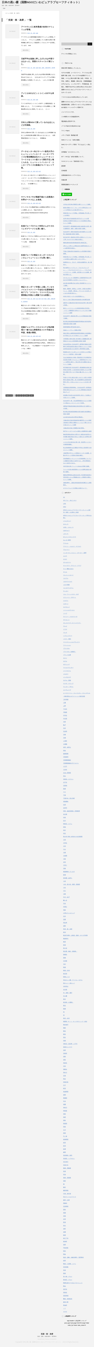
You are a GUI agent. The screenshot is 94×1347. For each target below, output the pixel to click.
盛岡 (64, 1095)
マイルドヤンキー (68, 667)
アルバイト (66, 549)
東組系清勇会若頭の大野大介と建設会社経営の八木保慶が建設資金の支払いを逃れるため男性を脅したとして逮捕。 (77, 437)
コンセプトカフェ (68, 588)
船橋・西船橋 (67, 1168)
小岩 (64, 881)
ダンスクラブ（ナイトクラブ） (72, 623)
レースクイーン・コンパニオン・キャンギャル (76, 693)
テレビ (65, 626)
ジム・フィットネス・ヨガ (71, 594)
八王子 (65, 766)
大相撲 (65, 855)
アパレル (65, 543)
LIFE (64, 503)
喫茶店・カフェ (67, 824)
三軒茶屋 (65, 699)
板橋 (64, 1008)
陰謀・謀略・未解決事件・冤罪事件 (73, 1257)
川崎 (64, 894)
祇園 (64, 1104)
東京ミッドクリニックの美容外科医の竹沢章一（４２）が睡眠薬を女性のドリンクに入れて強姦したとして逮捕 (77, 311)
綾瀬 (64, 1149)
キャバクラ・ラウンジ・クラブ (72, 565)
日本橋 (65, 961)
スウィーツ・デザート (69, 597)
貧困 (64, 1212)
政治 (64, 932)
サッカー (65, 591)
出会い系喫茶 (67, 773)
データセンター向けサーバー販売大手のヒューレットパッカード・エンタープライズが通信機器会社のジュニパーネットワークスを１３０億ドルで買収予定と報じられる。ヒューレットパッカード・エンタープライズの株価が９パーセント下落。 (37, 159)
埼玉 (64, 833)
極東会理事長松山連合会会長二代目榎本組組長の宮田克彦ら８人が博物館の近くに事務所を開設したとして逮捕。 (77, 477)
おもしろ (65, 524)
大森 (64, 852)
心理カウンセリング (69, 913)
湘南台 (65, 1069)
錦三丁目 (65, 1238)
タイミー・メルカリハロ (70, 616)
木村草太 (65, 986)
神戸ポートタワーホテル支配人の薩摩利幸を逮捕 (77, 431)
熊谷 (64, 1079)
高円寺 (65, 1289)
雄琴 (64, 1260)
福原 (64, 1117)
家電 (64, 875)
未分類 (65, 989)
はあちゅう (66, 530)
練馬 (64, 1152)
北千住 (65, 782)
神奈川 (65, 1107)
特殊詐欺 (65, 1082)
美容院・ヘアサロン (69, 1158)
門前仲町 (65, 1248)
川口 (64, 890)
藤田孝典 (65, 1190)
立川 (64, 1130)
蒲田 (64, 1181)
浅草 (64, 1050)
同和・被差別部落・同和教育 (71, 811)
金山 (64, 1225)
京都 (64, 737)
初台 (64, 776)
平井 (64, 903)
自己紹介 (65, 1161)
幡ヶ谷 (65, 900)
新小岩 (65, 948)
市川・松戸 (66, 897)
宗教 (64, 868)
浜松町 (65, 1053)
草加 (64, 1174)
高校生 (65, 1292)
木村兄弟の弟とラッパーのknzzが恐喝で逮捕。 (76, 466)
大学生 (65, 843)
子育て (65, 865)
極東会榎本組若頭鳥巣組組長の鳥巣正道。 (75, 242)
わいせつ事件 (67, 540)
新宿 (64, 945)
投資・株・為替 (31, 33)
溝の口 (65, 1072)
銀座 (64, 1235)
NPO (64, 507)
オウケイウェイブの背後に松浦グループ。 (75, 488)
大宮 (64, 846)
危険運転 (65, 801)
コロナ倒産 (66, 584)
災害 (64, 1075)
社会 (37, 298)
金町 (64, 1228)
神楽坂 (65, 1110)
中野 (64, 722)
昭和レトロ (66, 977)
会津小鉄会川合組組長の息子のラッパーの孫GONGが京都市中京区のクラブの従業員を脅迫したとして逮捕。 (77, 221)
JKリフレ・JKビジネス (70, 500)
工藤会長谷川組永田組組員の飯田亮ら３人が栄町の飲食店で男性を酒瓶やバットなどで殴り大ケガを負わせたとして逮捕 (77, 423)
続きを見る (25, 50)
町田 (64, 1088)
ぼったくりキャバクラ (69, 537)
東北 (64, 1005)
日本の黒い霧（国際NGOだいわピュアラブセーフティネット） (41, 2)
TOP (4, 8)
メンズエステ (67, 677)
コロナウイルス (67, 581)
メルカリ (65, 674)
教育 (64, 941)
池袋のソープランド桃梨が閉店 (72, 330)
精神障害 (65, 1139)
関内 (64, 1251)
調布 (64, 1209)
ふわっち (65, 533)
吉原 (64, 804)
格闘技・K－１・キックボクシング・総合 (75, 1021)
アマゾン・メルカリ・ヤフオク (72, 546)
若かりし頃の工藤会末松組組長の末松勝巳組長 (76, 299)
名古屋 (65, 814)
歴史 (64, 1037)
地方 (64, 830)
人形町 (65, 741)
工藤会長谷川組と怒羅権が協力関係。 (74, 428)
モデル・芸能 (67, 680)
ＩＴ (64, 1308)
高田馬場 (65, 1295)
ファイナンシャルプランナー (71, 642)
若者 (64, 1171)
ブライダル (66, 648)
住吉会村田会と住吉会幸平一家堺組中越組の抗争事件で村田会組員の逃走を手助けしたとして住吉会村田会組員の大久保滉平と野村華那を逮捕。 (77, 346)
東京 (64, 999)
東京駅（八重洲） (68, 1002)
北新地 (65, 785)
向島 (64, 817)
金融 (37, 33)
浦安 (64, 1059)
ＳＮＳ (65, 1311)
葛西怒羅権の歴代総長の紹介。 (72, 327)
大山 (64, 849)
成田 (64, 926)
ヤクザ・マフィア (68, 683)
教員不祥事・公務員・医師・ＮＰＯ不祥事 (75, 935)
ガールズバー (67, 562)
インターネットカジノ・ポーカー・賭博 (74, 553)
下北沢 (65, 709)
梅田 (64, 1028)
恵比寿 (65, 922)
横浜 (64, 1031)
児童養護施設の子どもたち (71, 763)
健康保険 (65, 753)
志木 (64, 916)
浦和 (64, 1056)
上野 (64, 706)
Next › (27, 395)
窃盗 (64, 1126)
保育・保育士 (67, 747)
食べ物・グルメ (67, 1276)
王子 (64, 1085)
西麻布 (65, 1203)
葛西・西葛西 (67, 1177)
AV (64, 497)
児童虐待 (65, 757)
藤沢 (64, 1187)
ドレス (65, 632)
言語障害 (65, 1206)
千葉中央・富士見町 (69, 798)
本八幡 (65, 996)
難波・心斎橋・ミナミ (69, 1263)
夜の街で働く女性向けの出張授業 (72, 836)
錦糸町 (65, 1241)
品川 (64, 820)
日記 (64, 964)
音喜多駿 (65, 1267)
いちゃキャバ (67, 521)
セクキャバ (66, 607)
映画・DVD (66, 970)
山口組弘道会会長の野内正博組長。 (73, 417)
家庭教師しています (69, 871)
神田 (64, 1114)
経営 (37, 171)
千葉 (64, 795)
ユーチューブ (67, 690)
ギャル (65, 572)
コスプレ (65, 578)
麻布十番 (65, 1302)
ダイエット (66, 619)
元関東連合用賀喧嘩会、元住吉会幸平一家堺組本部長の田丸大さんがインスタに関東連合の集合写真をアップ (77, 390)
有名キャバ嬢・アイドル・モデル (72, 980)
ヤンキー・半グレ (68, 686)
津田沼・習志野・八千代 (70, 1043)
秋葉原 (65, 1123)
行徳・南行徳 (67, 1193)
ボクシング (66, 664)
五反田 (65, 731)
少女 (64, 887)
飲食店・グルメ (67, 1279)
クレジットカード (68, 575)
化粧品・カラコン (68, 779)
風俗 (64, 1273)
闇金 (64, 1254)
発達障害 (65, 1091)
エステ (65, 556)
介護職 (65, 744)
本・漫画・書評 (67, 992)
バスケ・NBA (67, 639)
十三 (64, 792)
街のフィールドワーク (69, 1197)
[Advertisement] (19, 377)
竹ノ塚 (65, 1136)
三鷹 (64, 702)
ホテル (65, 661)
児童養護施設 (67, 760)
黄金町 (65, 1305)
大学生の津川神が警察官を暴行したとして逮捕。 (77, 204)
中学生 (65, 715)
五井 (64, 728)
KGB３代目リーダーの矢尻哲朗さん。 (74, 296)
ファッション (67, 645)
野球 (64, 1222)
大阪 (64, 859)
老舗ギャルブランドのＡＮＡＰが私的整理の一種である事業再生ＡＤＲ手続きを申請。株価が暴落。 (37, 330)
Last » (31, 395)
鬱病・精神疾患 (67, 1299)
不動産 (65, 712)
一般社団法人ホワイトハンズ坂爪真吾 (74, 696)
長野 (64, 1244)
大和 (64, 839)
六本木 (65, 769)
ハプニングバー (67, 635)
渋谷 (64, 1066)
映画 (64, 967)
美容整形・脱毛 (67, 1155)
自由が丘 (65, 1165)
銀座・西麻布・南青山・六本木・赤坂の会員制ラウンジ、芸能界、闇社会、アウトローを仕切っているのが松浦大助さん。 (77, 291)
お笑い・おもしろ (68, 527)
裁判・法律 (66, 1200)
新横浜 (65, 954)
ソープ (65, 613)
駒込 (64, 1286)
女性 (64, 862)
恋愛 (64, 919)
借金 (64, 750)
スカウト (65, 600)
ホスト (65, 658)
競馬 (64, 1133)
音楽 (64, 1270)
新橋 (64, 957)
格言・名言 (66, 1018)
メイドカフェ (67, 670)
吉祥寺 (65, 808)
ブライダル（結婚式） (69, 651)
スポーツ (65, 604)
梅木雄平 (65, 1024)
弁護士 (65, 906)
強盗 (64, 910)
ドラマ (65, 629)
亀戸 (64, 725)
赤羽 (64, 1219)
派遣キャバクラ (67, 1047)
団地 (64, 827)
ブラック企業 (67, 655)
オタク (65, 559)
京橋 (64, 734)
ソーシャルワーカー (69, 610)
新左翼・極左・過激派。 (70, 951)
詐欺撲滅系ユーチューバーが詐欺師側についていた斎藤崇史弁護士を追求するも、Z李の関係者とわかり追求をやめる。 (77, 461)
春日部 (65, 973)
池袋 (64, 1040)
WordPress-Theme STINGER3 (47, 1339)
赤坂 (64, 1216)
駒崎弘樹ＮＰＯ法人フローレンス (72, 1283)
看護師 (65, 1098)
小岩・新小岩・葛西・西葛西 (71, 884)
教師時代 (65, 938)
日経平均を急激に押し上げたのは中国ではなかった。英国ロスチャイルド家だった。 (37, 61)
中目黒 (65, 718)
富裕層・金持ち (67, 878)
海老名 (65, 1063)
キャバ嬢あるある (68, 568)
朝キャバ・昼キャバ (69, 983)
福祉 (64, 1120)
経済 (40, 171)
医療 (64, 788)
